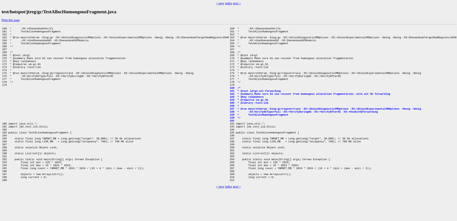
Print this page (11, 20)
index (228, 3)
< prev (220, 3)
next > (237, 3)
